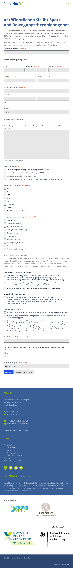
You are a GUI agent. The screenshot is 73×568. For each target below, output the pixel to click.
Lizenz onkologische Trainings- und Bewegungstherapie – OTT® (28, 170)
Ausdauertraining (12, 220)
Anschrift (6, 95)
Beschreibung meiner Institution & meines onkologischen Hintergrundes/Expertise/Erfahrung (34, 127)
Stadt (5, 102)
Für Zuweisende (10, 448)
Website (6, 108)
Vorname (33, 66)
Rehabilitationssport (13, 239)
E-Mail (10, 77)
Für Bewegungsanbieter (13, 453)
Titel (5, 66)
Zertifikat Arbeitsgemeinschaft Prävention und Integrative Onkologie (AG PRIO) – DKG (34, 179)
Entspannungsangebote (14, 226)
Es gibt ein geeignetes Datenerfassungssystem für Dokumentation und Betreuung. (33, 288)
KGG (8, 192)
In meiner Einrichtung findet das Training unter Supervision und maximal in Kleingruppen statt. (37, 312)
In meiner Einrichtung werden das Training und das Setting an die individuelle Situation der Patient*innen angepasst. (36, 317)
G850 (8, 188)
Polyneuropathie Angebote (15, 249)
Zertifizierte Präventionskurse (16, 211)
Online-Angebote (12, 236)
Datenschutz (65, 564)
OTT (8, 201)
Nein (8, 356)
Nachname (56, 66)
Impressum (57, 564)
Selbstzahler (11, 204)
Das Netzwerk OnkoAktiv (13, 455)
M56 (8, 195)
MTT (8, 198)
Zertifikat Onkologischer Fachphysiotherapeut (21, 176)
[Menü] (68, 3)
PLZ (38, 102)
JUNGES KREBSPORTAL (12, 461)
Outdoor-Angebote (13, 233)
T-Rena (9, 208)
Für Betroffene (9, 445)
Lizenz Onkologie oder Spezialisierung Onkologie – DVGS (25, 173)
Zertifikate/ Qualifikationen (17, 337)
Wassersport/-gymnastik (15, 243)
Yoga (8, 246)
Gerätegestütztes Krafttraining (16, 230)
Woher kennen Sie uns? (15, 362)
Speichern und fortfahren (24, 372)
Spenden (7, 458)
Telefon (43, 77)
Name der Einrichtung (15, 49)
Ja (7, 353)
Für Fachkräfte (9, 450)
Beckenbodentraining (14, 223)
